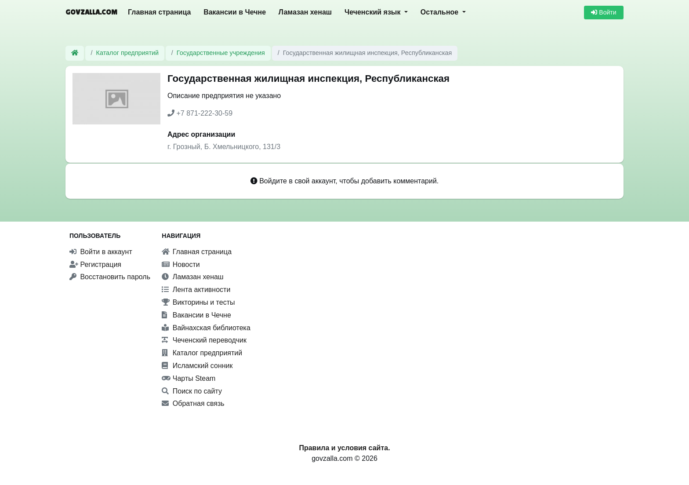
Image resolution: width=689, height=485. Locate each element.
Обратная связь (193, 403)
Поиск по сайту (192, 391)
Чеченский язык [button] (373, 12)
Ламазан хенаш (305, 12)
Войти (603, 12)
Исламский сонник (197, 365)
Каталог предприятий (127, 52)
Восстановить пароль (109, 277)
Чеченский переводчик (204, 340)
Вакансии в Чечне (234, 12)
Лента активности (196, 289)
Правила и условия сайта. (344, 448)
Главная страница (159, 12)
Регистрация (95, 264)
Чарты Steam (188, 378)
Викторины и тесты (198, 302)
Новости (180, 264)
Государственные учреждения (221, 52)
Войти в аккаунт (100, 251)
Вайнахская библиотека (206, 328)
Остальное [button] (441, 12)
